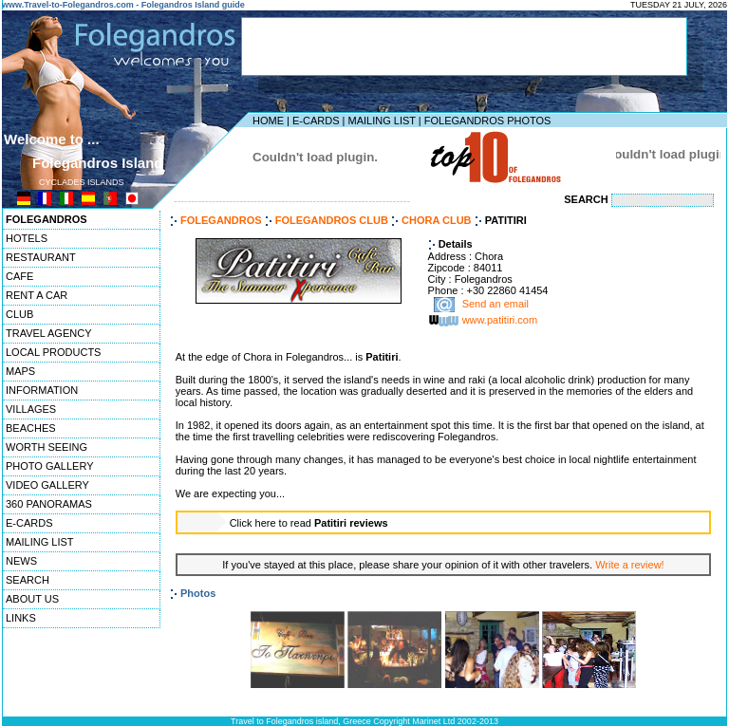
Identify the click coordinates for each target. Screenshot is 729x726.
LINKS (21, 618)
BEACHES (31, 428)
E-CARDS (316, 120)
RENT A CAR (36, 295)
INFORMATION (42, 390)
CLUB (19, 314)
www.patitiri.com (499, 320)
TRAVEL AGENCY (48, 333)
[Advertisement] (464, 46)
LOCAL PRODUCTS (53, 352)
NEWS (21, 561)
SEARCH (27, 580)
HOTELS (26, 238)
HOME (268, 120)
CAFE (19, 276)
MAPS (20, 371)
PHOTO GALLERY (50, 466)
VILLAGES (31, 409)
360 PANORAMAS (49, 504)
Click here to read (309, 523)
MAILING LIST (381, 120)
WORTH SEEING (46, 447)
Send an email (495, 304)
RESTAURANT (41, 257)
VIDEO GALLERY (47, 485)
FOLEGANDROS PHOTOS (487, 120)
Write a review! (629, 564)
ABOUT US (32, 599)
